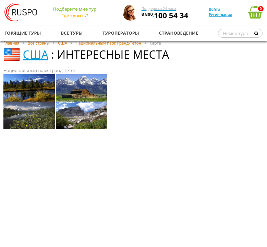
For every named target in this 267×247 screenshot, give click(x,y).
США (35, 54)
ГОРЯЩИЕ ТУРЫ (22, 33)
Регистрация (220, 14)
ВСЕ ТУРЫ (72, 33)
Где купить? (74, 15)
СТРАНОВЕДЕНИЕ (178, 33)
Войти (214, 9)
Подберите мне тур (75, 9)
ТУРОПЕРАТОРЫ (120, 33)
